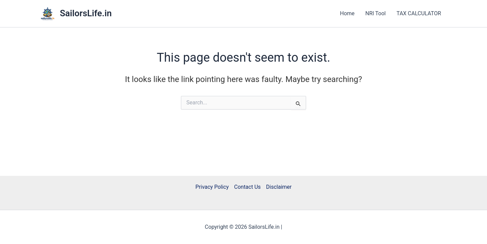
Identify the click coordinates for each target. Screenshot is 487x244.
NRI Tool (375, 13)
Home (347, 13)
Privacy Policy (212, 187)
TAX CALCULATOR (418, 13)
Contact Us (247, 187)
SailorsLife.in (86, 13)
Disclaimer (279, 187)
